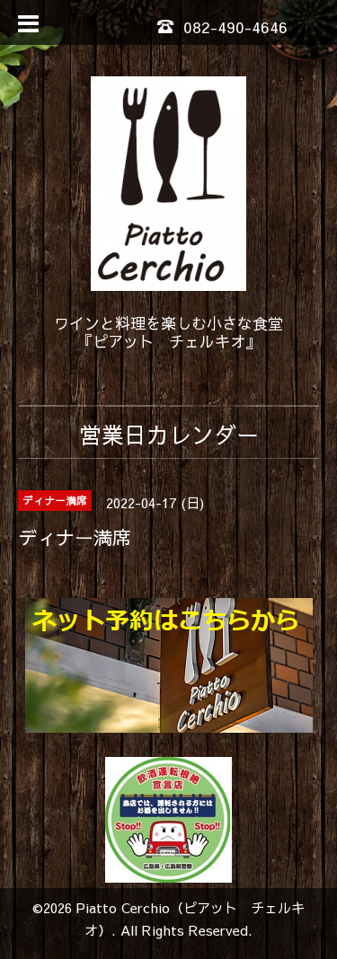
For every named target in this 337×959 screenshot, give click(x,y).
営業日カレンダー (169, 434)
